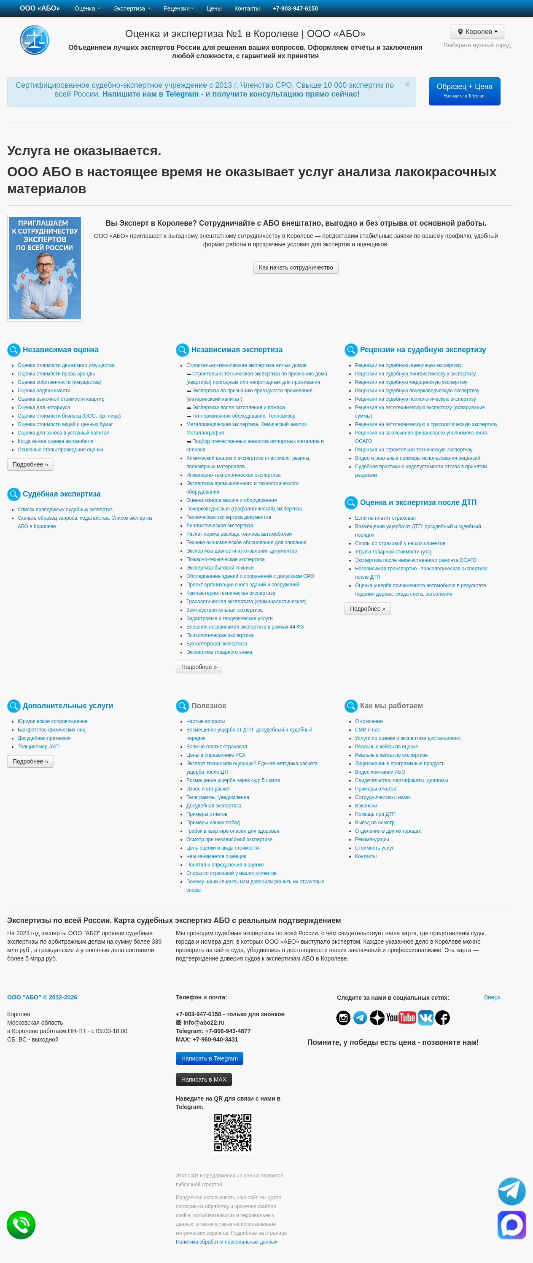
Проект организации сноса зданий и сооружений (242, 585)
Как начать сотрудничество (296, 267)
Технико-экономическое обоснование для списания (246, 542)
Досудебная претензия (44, 738)
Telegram (183, 94)
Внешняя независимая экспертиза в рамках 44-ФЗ (245, 627)
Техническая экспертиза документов (228, 517)
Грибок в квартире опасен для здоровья (232, 831)
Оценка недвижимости (44, 391)
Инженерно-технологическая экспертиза (233, 475)
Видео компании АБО (380, 772)
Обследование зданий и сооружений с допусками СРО (250, 576)
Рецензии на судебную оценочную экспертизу (408, 365)
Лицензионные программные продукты (400, 763)
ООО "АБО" (24, 997)
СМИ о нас (367, 730)
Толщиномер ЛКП (38, 747)
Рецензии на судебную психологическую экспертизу (415, 399)
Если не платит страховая (385, 518)
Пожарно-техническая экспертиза (225, 559)
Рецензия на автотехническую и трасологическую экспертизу (426, 424)
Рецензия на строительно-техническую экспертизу (413, 450)
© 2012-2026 (60, 997)
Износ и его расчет (208, 789)
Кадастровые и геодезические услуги (229, 618)
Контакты (247, 8)
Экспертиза (132, 8)
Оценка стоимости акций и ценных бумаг (65, 424)
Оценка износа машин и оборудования (231, 500)
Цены (214, 8)
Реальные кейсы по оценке (386, 747)
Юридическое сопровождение (53, 721)
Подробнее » (30, 464)
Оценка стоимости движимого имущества (66, 365)
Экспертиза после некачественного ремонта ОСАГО (416, 560)
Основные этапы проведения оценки (60, 450)
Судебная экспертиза (62, 494)
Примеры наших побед (213, 823)
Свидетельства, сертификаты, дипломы (401, 780)
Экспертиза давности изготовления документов (241, 551)
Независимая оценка (61, 349)
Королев (477, 31)
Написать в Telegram (209, 1058)
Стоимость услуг (374, 848)
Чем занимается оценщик (216, 856)
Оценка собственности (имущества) (59, 382)
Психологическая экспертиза (219, 635)
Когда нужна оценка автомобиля (55, 441)
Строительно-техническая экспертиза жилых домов (246, 365)
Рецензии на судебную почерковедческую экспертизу (417, 391)
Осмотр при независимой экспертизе (229, 839)
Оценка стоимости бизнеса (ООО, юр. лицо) (69, 416)
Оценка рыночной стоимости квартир (61, 399)
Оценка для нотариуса (44, 407)
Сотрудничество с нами (382, 797)
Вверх (492, 997)
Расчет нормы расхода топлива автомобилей (239, 534)
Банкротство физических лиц (52, 730)
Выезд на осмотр (375, 823)
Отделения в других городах (388, 831)
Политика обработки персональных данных (226, 1242)
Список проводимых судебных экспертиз (65, 510)
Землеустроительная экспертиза (224, 610)
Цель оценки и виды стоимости (222, 848)
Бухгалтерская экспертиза (216, 644)
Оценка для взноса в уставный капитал (63, 433)
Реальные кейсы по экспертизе (391, 755)
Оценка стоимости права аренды (56, 374)
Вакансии (366, 806)
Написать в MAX (203, 1079)
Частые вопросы (205, 721)
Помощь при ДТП (375, 814)
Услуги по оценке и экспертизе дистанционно (407, 738)
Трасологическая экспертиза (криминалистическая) (246, 602)
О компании (369, 721)
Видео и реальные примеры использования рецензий (417, 458)
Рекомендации (372, 839)
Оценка (88, 8)
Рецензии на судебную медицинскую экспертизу (411, 382)
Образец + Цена (465, 90)
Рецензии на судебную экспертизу (423, 349)
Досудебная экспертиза (213, 806)
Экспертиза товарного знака (219, 652)
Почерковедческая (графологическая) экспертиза (244, 509)
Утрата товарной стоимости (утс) (393, 552)
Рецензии (179, 8)
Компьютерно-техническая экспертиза (230, 593)
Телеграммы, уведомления (217, 797)
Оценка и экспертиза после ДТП (418, 502)
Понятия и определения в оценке (225, 865)
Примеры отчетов (207, 814)
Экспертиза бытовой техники (219, 568)
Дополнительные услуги (68, 706)
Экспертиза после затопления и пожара (238, 407)
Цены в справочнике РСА (215, 755)
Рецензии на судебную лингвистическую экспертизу (415, 374)
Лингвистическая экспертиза (219, 526)
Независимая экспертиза (237, 349)
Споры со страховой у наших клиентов (400, 543)
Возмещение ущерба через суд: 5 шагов (233, 780)
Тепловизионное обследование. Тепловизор (244, 416)
